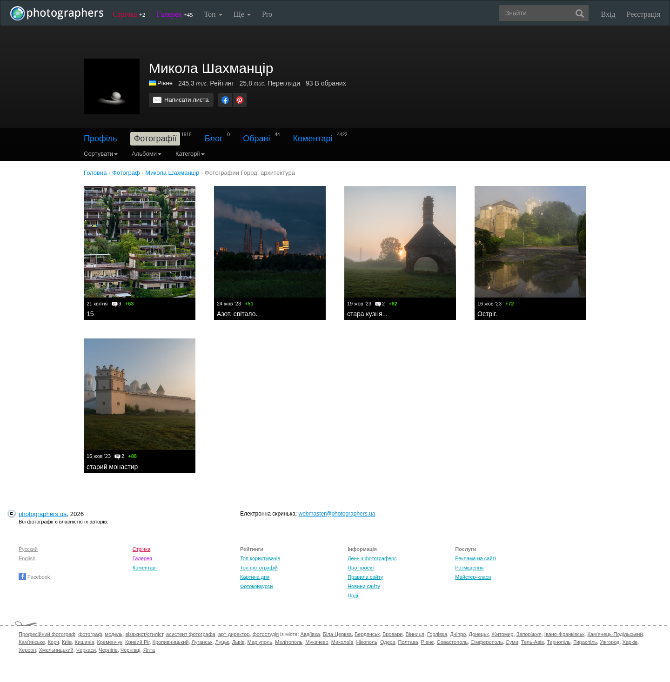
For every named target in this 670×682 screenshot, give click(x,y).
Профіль (100, 138)
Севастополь (452, 642)
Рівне (165, 82)
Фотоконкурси (256, 586)
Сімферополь (486, 642)
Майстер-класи (473, 577)
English (27, 558)
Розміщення (469, 567)
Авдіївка (310, 634)
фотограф (90, 634)
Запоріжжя (529, 634)
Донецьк (479, 634)
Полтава (408, 642)
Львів (238, 642)
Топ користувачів (260, 558)
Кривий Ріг (137, 642)
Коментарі (313, 138)
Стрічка (129, 14)
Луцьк (222, 642)
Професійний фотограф (47, 634)
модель (114, 634)
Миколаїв (342, 642)
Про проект (361, 567)
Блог (214, 138)
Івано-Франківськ (564, 634)
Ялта (149, 650)
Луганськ (202, 642)
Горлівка (437, 634)
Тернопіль (558, 642)
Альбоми (146, 153)
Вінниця (415, 634)
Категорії (190, 153)
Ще (242, 14)
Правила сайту (365, 577)
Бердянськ (367, 634)
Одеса (387, 642)
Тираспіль (585, 642)
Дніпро (458, 634)
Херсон (27, 650)
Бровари (392, 634)
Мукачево (316, 642)
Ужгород (609, 642)
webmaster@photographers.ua (337, 513)
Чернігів (108, 650)
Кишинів (84, 642)
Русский (28, 549)
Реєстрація (643, 14)
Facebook (34, 577)
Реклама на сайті (475, 558)
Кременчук (109, 642)
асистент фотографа (190, 634)
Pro (267, 14)
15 (90, 314)
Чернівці (131, 650)
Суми (512, 642)
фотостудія (266, 634)
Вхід (608, 14)
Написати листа (186, 99)
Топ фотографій (259, 567)
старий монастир (112, 466)
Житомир (502, 634)
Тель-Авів (532, 642)
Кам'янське (32, 642)
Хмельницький (56, 650)
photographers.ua (43, 513)
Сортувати (101, 153)
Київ (67, 642)
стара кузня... (367, 314)
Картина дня (254, 577)
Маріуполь (260, 642)
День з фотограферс (372, 558)
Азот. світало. (237, 314)
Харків (630, 642)
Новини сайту (364, 586)
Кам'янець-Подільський (615, 634)
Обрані (256, 138)
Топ (213, 14)
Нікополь (366, 642)
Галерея (175, 14)
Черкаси (86, 650)
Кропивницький (171, 642)
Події (354, 595)
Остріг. (487, 314)
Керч (53, 642)
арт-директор (234, 634)
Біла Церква (337, 634)
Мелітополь (288, 642)
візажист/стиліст (144, 634)
